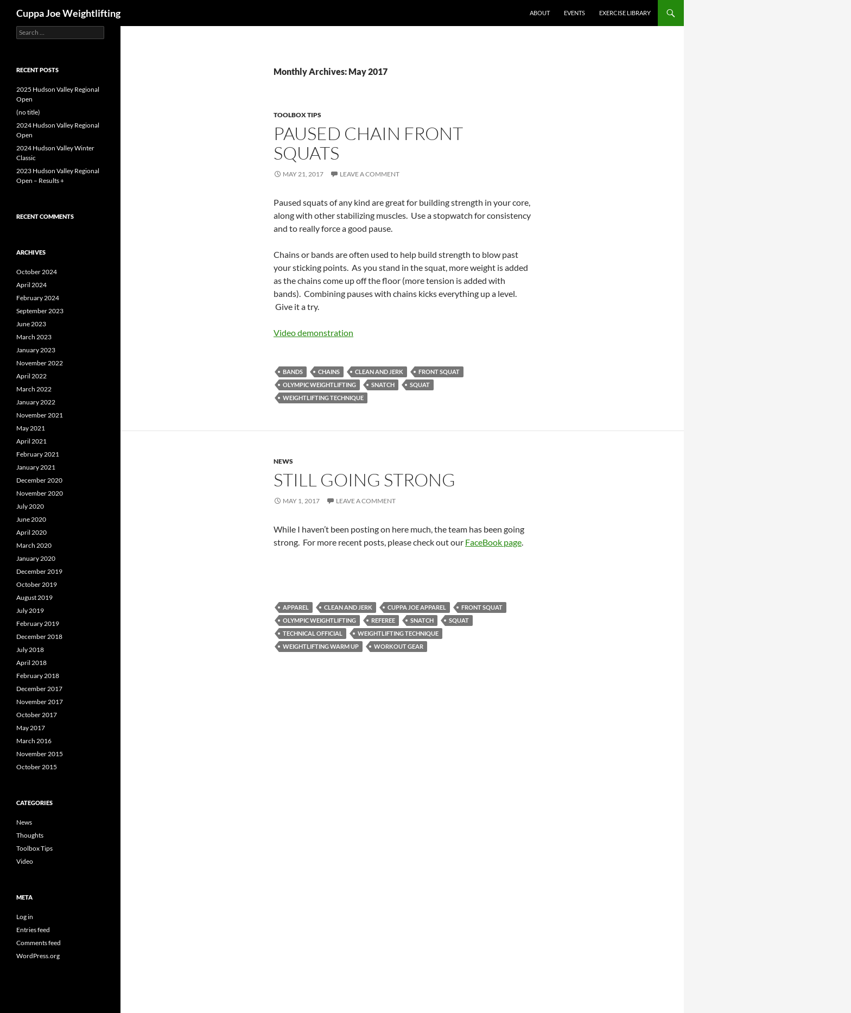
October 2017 (36, 715)
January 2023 (35, 350)
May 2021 (30, 428)
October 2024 (36, 272)
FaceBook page (493, 542)
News (283, 461)
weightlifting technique (323, 397)
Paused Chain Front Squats (368, 143)
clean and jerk (379, 371)
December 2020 (39, 480)
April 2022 (31, 376)
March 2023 (34, 337)
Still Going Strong (364, 479)
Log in (24, 917)
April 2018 (31, 663)
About (540, 12)
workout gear (398, 646)
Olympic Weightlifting (319, 384)
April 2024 (31, 285)
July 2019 (30, 610)
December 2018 (39, 636)
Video (24, 861)
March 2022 (34, 389)
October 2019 (36, 584)
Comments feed (38, 943)
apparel (296, 607)
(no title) (28, 112)
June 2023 (31, 324)
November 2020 (39, 493)
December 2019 (39, 571)
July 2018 (30, 649)
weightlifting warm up (321, 646)
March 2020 (34, 545)
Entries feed (33, 930)
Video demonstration (313, 332)
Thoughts (29, 835)
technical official (312, 633)
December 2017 (39, 689)
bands (293, 371)
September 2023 (39, 311)
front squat (439, 371)
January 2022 (35, 402)
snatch (383, 384)
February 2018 (37, 676)
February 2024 (37, 298)
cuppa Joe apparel (417, 607)
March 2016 (34, 741)
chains (329, 371)
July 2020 (30, 506)
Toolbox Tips (297, 115)
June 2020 (31, 519)
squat (420, 384)
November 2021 (39, 415)
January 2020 (35, 558)
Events (574, 12)
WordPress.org (38, 956)
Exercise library (625, 12)
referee (383, 620)
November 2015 (39, 754)
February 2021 (37, 454)
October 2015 (36, 767)
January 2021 (35, 467)
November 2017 (39, 702)
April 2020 (31, 532)
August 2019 (34, 597)
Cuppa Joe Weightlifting (68, 13)
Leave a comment (369, 174)
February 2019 (37, 623)
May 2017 (30, 728)
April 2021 (31, 441)
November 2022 (39, 363)
